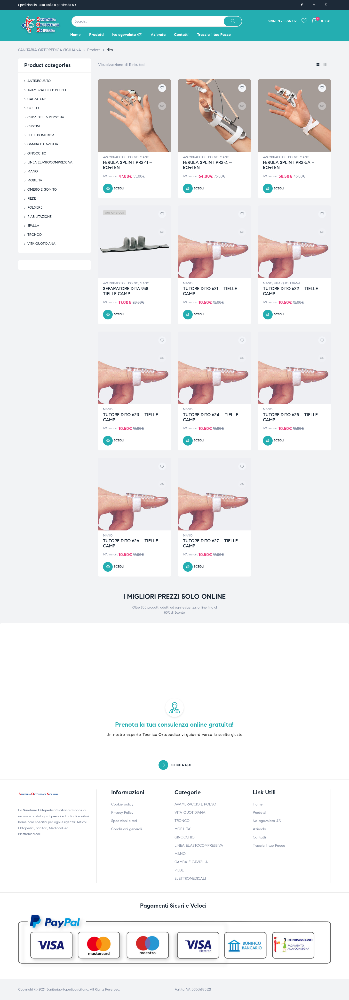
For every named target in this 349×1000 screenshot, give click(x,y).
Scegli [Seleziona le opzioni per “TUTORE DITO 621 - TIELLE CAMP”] (199, 314)
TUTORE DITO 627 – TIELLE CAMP (210, 543)
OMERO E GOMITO (42, 189)
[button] (175, 765)
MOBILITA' (34, 180)
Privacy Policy (122, 812)
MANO (144, 157)
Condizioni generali (126, 829)
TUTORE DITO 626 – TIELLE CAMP (130, 543)
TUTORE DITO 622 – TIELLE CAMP (290, 291)
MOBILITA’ (182, 829)
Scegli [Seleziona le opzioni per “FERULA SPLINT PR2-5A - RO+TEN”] (279, 188)
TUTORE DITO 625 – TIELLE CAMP (290, 417)
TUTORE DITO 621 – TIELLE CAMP (210, 291)
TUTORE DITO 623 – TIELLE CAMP (130, 417)
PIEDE (31, 198)
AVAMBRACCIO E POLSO (120, 157)
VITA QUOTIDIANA (287, 283)
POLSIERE (34, 207)
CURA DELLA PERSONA (45, 117)
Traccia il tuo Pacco (269, 845)
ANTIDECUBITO (39, 81)
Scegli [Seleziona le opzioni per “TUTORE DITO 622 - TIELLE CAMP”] (279, 314)
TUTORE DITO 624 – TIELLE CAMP (210, 417)
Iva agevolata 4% (267, 821)
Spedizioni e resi (124, 821)
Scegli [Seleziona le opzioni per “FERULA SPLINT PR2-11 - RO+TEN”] (119, 188)
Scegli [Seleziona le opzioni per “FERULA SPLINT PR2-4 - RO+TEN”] (199, 188)
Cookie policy (122, 804)
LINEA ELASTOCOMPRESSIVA (49, 162)
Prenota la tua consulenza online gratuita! (174, 724)
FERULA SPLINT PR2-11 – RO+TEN (127, 165)
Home (257, 804)
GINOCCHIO (36, 153)
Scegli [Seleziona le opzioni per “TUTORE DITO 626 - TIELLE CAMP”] (119, 567)
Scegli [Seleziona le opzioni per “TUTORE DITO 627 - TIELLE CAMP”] (199, 567)
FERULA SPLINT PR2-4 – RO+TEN (207, 165)
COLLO (33, 108)
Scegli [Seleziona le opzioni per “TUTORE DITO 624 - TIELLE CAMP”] (199, 440)
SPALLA (33, 226)
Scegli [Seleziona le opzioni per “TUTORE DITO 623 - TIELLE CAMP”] (119, 440)
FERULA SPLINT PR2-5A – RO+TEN (289, 165)
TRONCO (34, 235)
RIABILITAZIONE (39, 217)
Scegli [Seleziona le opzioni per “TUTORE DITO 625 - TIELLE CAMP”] (279, 440)
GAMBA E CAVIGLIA (42, 144)
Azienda (259, 829)
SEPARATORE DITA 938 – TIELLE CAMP (127, 291)
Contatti (259, 837)
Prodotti (259, 812)
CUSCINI (33, 126)
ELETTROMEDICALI (42, 135)
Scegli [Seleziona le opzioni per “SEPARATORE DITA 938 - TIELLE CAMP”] (119, 314)
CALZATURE (36, 99)
